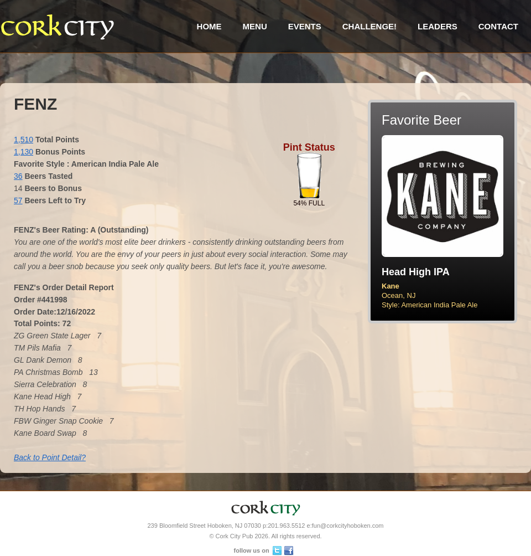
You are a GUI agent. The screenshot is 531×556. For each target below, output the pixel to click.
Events (304, 26)
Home (209, 26)
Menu (255, 26)
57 (18, 200)
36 (18, 176)
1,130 (23, 151)
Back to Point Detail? (50, 457)
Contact (498, 26)
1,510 (23, 139)
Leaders (437, 26)
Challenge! (369, 26)
